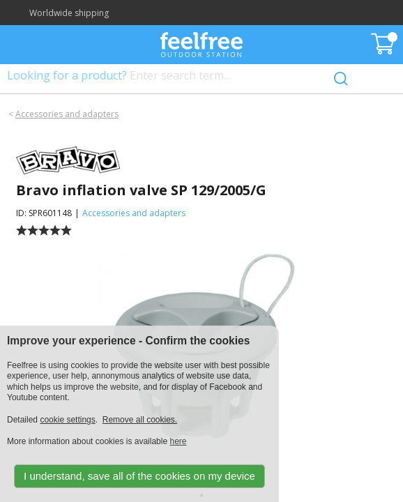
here (177, 441)
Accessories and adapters (67, 114)
